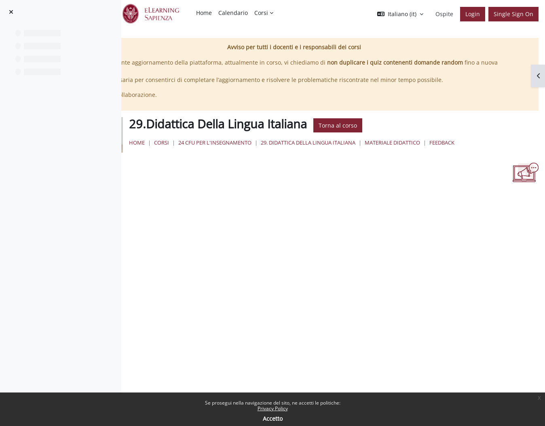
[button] (400, 14)
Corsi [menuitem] (261, 13)
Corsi (260, 151)
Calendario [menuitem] (233, 13)
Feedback (249, 159)
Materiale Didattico (491, 151)
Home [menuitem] (204, 13)
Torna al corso (436, 134)
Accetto (273, 418)
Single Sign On (513, 14)
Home (235, 151)
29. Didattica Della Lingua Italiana (406, 151)
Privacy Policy (273, 408)
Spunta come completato (192, 205)
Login (472, 14)
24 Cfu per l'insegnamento (313, 151)
